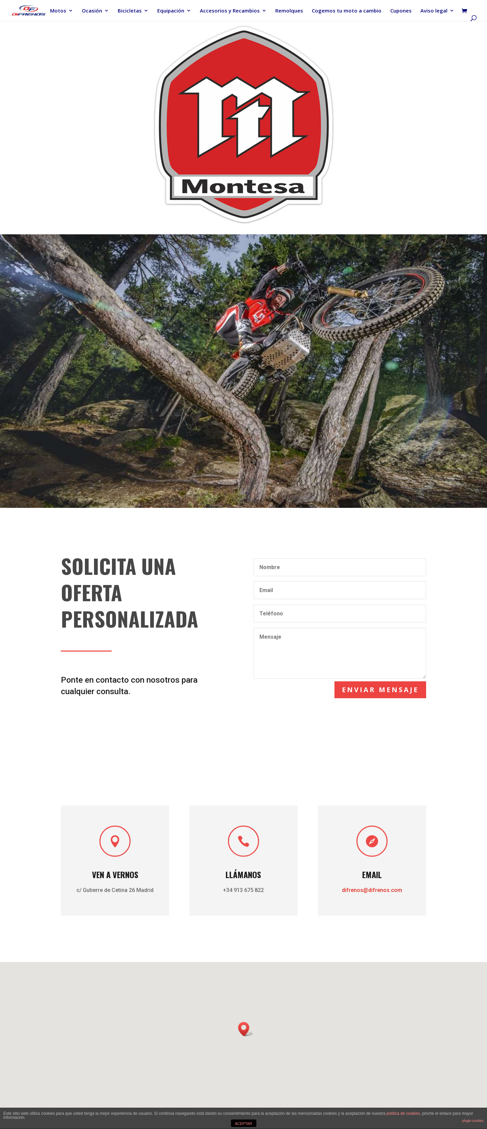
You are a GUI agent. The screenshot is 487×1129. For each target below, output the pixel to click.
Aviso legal (433, 11)
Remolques (289, 11)
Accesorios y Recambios (230, 11)
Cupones (401, 11)
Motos (58, 11)
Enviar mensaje (383, 688)
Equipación (170, 11)
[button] (246, 1029)
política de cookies (403, 1113)
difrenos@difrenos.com (359, 889)
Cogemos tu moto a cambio (346, 11)
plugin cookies (473, 1121)
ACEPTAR (243, 1124)
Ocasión (92, 11)
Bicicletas (130, 11)
